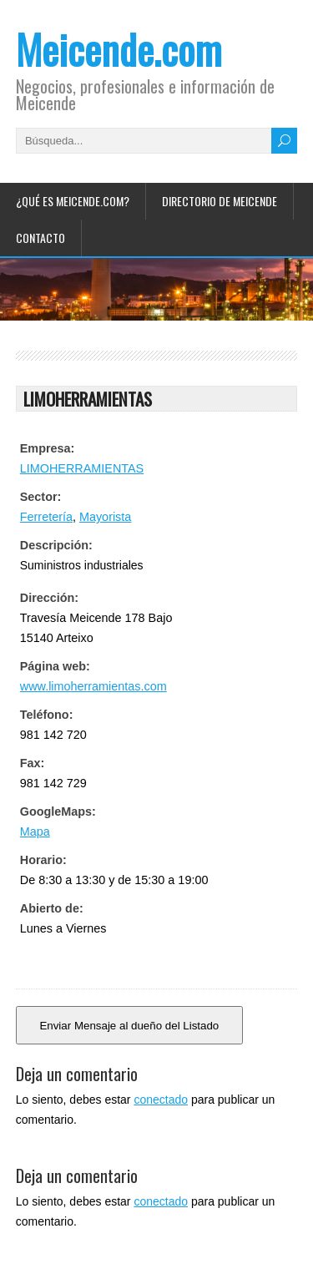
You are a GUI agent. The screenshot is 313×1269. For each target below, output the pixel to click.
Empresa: (47, 448)
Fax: (32, 763)
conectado (161, 1099)
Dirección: (49, 597)
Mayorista (105, 516)
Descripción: (56, 545)
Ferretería (46, 516)
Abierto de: (51, 908)
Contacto (40, 237)
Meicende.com (119, 48)
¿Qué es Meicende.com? (72, 201)
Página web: (55, 666)
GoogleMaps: (58, 811)
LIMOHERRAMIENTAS (82, 468)
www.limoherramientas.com (93, 686)
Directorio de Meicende (219, 201)
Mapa (35, 831)
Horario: (43, 860)
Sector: (41, 496)
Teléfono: (46, 714)
